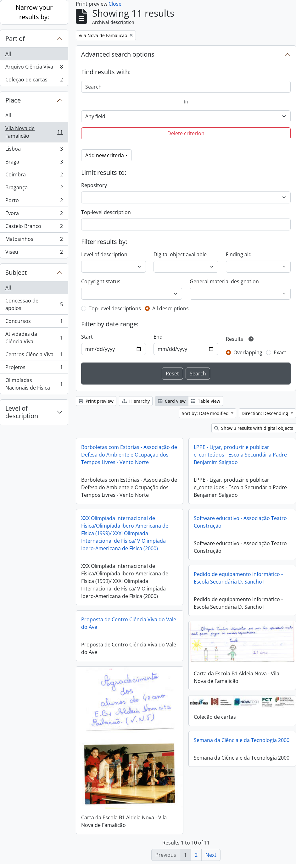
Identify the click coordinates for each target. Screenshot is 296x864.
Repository (94, 185)
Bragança (34, 189)
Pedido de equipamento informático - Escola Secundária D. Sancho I (238, 578)
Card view (172, 401)
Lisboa (34, 150)
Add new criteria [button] (104, 155)
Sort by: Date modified (206, 413)
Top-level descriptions (115, 308)
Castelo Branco (34, 227)
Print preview (96, 401)
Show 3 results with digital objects (253, 428)
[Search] (186, 87)
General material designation (224, 281)
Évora (34, 214)
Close (115, 3)
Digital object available (180, 254)
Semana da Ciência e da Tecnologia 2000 (241, 740)
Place (13, 100)
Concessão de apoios (34, 304)
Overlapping (247, 352)
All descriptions (170, 308)
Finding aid (239, 254)
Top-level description (106, 212)
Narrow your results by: (34, 12)
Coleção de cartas (34, 81)
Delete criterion (185, 133)
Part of (15, 38)
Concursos (34, 322)
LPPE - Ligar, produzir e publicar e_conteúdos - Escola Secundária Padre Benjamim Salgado (240, 455)
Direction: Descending (265, 413)
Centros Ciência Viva (34, 356)
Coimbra (34, 176)
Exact (280, 352)
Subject (16, 272)
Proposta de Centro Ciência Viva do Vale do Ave (128, 623)
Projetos (34, 368)
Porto (34, 202)
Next (210, 854)
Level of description (21, 412)
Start (87, 336)
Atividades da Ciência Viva (34, 337)
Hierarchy (136, 401)
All (8, 53)
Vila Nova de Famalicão (34, 132)
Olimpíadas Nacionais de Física (34, 384)
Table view (205, 401)
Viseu (34, 253)
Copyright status (100, 281)
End (158, 336)
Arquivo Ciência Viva (34, 68)
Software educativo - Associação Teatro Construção (240, 522)
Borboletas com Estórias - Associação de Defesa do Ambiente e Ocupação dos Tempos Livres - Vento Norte (129, 455)
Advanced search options (117, 54)
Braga (34, 163)
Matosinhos (34, 240)
